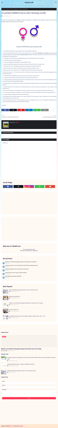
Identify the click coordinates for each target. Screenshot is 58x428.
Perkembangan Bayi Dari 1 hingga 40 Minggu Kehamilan (20, 364)
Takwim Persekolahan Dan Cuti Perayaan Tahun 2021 (16, 269)
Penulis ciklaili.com (13, 309)
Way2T (11, 426)
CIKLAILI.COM (29, 2)
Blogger (21, 426)
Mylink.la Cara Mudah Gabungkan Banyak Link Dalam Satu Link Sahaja (20, 261)
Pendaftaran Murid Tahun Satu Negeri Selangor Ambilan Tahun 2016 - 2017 (27, 316)
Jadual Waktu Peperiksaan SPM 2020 (13, 276)
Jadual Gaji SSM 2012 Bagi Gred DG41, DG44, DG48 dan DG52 (23, 290)
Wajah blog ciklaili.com (14, 296)
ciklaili (17, 122)
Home (4, 9)
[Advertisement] (13, 203)
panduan (7, 9)
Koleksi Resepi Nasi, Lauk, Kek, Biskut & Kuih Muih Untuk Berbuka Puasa (21, 265)
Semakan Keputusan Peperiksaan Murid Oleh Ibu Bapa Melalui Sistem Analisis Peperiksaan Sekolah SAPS (31, 358)
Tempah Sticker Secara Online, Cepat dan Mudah (16, 272)
